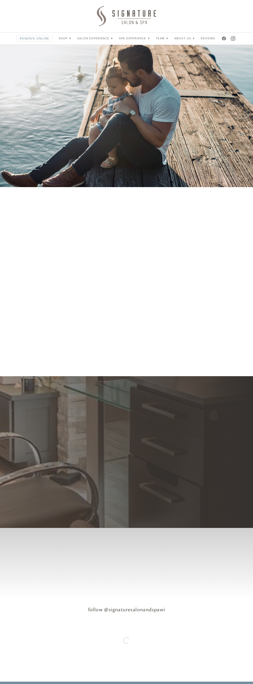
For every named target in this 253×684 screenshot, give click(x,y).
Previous (5, 116)
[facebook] (224, 38)
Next (247, 116)
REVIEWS (208, 38)
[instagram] (233, 38)
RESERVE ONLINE (34, 38)
